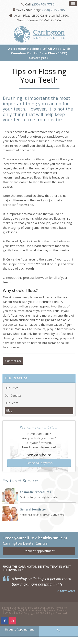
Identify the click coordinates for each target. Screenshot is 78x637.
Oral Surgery (47, 607)
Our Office (11, 388)
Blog (9, 410)
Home (5, 607)
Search (19, 612)
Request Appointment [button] (39, 551)
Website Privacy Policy (17, 610)
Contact (8, 612)
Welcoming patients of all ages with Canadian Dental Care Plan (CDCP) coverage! (39, 53)
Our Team (11, 403)
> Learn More (66, 591)
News (51, 610)
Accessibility (39, 610)
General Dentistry (33, 509)
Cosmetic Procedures (35, 492)
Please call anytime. (39, 463)
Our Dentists (13, 395)
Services (32, 607)
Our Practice (19, 607)
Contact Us (13, 361)
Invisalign (61, 607)
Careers (61, 610)
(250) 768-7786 (43, 4)
